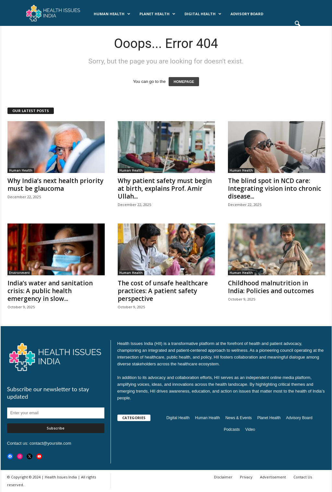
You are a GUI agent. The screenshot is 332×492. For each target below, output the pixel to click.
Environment (19, 272)
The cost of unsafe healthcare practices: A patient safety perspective (163, 291)
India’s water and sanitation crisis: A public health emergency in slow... (50, 291)
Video (250, 429)
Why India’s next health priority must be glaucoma (55, 185)
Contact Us (302, 477)
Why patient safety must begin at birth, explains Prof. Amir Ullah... (165, 188)
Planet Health (157, 14)
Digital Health (202, 14)
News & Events (51, 32)
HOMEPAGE (183, 82)
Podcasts (86, 32)
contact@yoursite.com (50, 443)
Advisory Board (247, 13)
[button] (297, 24)
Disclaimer (223, 477)
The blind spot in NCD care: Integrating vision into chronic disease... (274, 188)
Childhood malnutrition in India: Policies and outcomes (271, 287)
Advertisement (273, 477)
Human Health (112, 14)
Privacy (246, 477)
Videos (112, 32)
